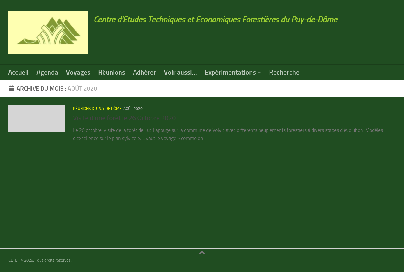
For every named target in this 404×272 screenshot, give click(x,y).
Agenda (47, 72)
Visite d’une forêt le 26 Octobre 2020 (124, 118)
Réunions (111, 72)
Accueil (18, 72)
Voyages (78, 72)
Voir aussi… (180, 72)
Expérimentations (230, 72)
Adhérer (144, 72)
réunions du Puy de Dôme (97, 108)
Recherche (284, 72)
